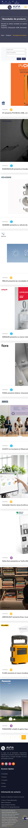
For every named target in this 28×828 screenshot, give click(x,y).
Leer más (9, 826)
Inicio (2, 35)
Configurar (23, 818)
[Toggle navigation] (25, 7)
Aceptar (25, 818)
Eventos (4, 786)
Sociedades (5, 774)
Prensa (3, 783)
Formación (4, 780)
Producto (8, 35)
